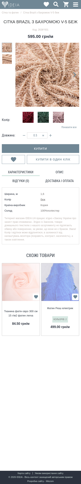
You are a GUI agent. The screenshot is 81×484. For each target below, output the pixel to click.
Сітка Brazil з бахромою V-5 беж (41, 12)
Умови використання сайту (49, 473)
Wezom (50, 481)
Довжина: (8, 135)
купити (40, 148)
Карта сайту (24, 473)
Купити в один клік (53, 159)
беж (42, 199)
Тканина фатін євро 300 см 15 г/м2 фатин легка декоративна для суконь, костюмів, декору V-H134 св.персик (20, 314)
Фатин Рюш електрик (60, 308)
